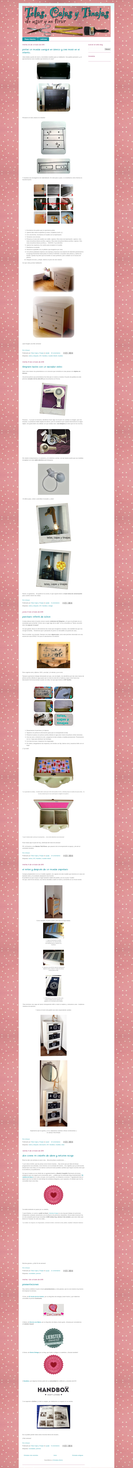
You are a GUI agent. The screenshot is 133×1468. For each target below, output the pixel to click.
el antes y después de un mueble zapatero (45, 869)
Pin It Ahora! (26, 350)
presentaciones (30, 1284)
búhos (30, 858)
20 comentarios (55, 353)
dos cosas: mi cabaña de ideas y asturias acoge (47, 1155)
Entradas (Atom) (58, 1460)
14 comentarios (55, 855)
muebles (60, 356)
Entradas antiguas (77, 1455)
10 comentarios (55, 1142)
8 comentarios (55, 1446)
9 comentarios (55, 603)
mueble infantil (52, 356)
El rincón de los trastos (36, 1296)
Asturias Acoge (53, 1213)
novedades (32, 1273)
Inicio (55, 1455)
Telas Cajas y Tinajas (37, 353)
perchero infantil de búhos (36, 616)
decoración (42, 1144)
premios (38, 1273)
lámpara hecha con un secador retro (42, 366)
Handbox (45, 356)
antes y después (34, 356)
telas (63, 1144)
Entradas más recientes (31, 1455)
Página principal (30, 39)
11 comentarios (55, 1270)
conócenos (43, 39)
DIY (40, 356)
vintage (50, 606)
